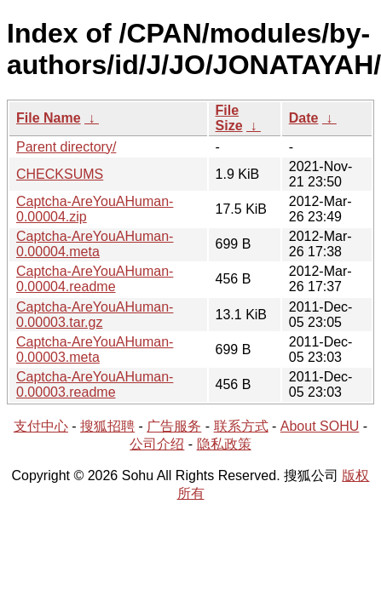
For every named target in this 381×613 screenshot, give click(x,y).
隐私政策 (224, 444)
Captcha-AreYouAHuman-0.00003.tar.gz (94, 314)
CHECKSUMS (59, 174)
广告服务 (174, 426)
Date (304, 118)
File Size (229, 118)
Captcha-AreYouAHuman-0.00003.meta (94, 349)
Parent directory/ (66, 147)
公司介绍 (157, 444)
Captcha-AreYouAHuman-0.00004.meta (94, 244)
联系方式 (241, 426)
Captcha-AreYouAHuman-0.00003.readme (94, 384)
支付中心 (41, 426)
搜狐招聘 (107, 426)
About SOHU (319, 426)
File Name (48, 118)
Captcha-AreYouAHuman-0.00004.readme (94, 279)
